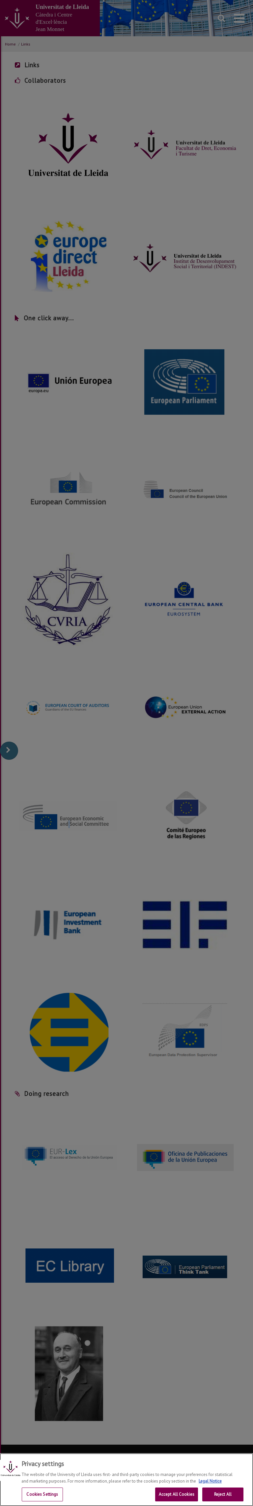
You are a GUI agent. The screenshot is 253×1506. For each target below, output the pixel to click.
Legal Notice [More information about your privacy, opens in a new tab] (210, 1481)
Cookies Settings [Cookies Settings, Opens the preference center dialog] (42, 1494)
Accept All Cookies (176, 1494)
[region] (126, 1479)
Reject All (223, 1494)
